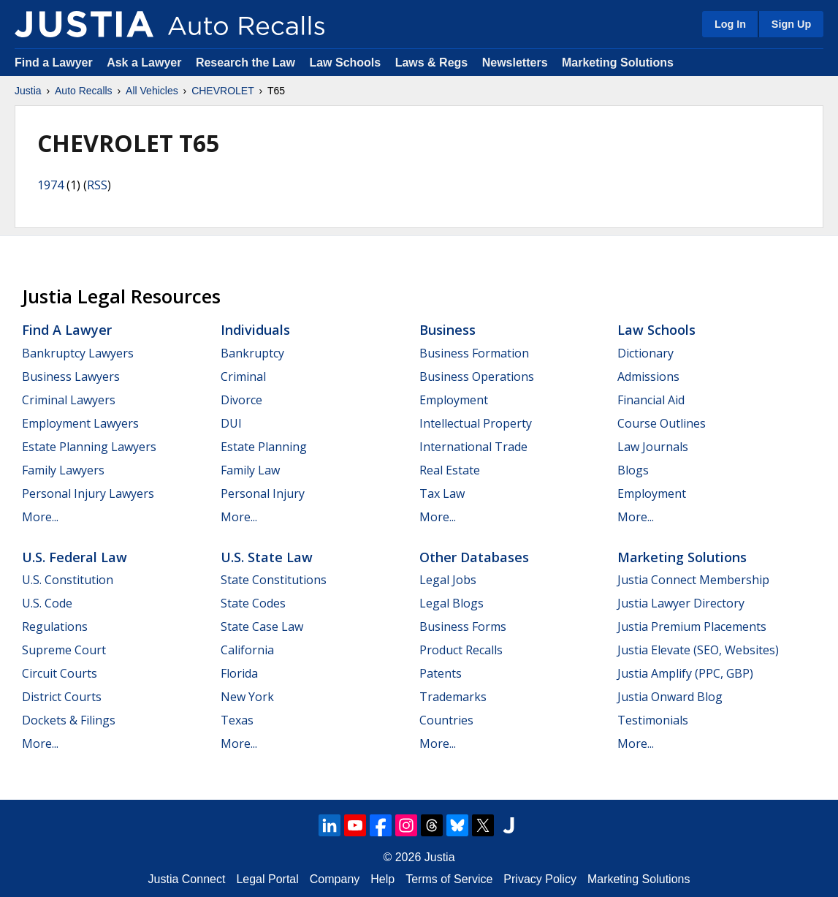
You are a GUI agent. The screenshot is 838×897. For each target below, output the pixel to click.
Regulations (55, 626)
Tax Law (442, 493)
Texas (237, 720)
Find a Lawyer (54, 62)
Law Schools (345, 62)
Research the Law (245, 62)
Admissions (648, 376)
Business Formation (474, 353)
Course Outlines (661, 423)
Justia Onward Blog (670, 697)
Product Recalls (461, 650)
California (247, 650)
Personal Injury (263, 493)
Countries (446, 720)
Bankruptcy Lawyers (78, 353)
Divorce (241, 400)
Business (447, 329)
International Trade (473, 447)
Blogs (633, 470)
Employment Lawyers (80, 423)
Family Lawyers (63, 470)
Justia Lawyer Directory (680, 603)
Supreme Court (64, 650)
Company (334, 879)
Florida (239, 673)
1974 (50, 185)
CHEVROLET (222, 90)
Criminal (243, 376)
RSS (97, 185)
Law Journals (652, 447)
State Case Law (262, 626)
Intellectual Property (475, 423)
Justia (28, 90)
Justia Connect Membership (693, 580)
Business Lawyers (71, 376)
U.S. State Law (267, 557)
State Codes (253, 603)
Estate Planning (264, 447)
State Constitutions (274, 580)
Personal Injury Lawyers (88, 493)
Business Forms (462, 626)
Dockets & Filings (68, 720)
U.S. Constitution (67, 580)
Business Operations (476, 376)
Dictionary (645, 353)
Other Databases (474, 557)
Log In (730, 24)
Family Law (250, 470)
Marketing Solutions (618, 62)
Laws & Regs (431, 62)
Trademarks (453, 697)
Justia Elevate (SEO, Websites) (698, 650)
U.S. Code (47, 603)
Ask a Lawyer (146, 62)
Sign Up (791, 24)
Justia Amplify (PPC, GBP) (685, 673)
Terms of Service (448, 879)
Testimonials (652, 720)
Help (382, 879)
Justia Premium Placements (691, 626)
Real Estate (449, 470)
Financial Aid (651, 400)
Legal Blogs (451, 603)
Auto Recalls (84, 90)
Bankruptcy (252, 353)
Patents (440, 673)
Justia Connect (187, 879)
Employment (453, 400)
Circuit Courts (59, 673)
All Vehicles (152, 90)
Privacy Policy (539, 879)
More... (40, 517)
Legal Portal (267, 879)
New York (247, 697)
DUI (231, 423)
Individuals (255, 329)
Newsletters (515, 62)
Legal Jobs (447, 580)
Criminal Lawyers (68, 400)
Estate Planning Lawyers (89, 447)
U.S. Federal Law (74, 557)
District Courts (62, 697)
